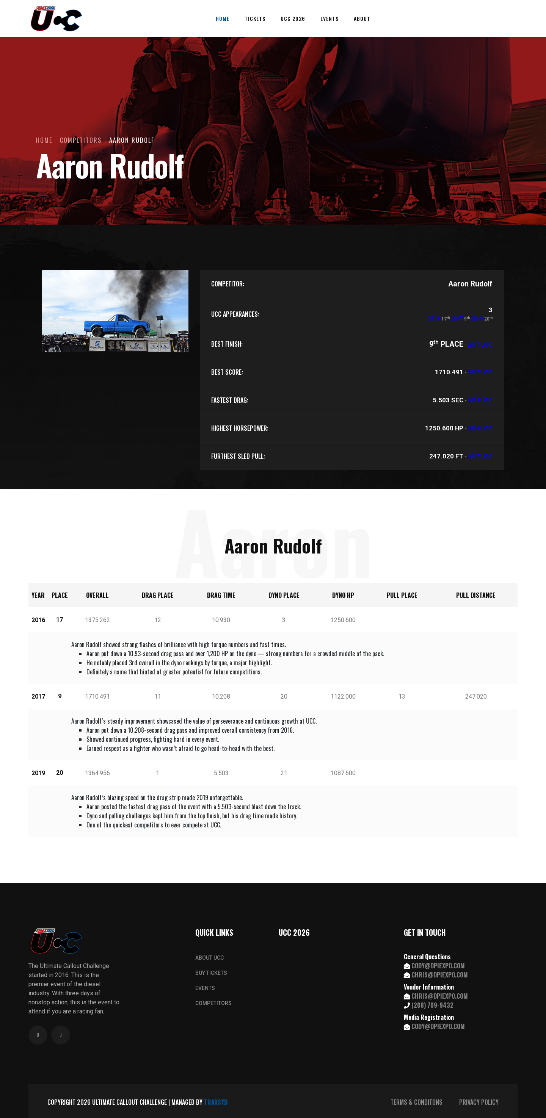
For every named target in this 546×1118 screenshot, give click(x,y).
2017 (457, 319)
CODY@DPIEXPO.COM (438, 965)
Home (222, 18)
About (362, 18)
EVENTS (205, 988)
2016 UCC (480, 428)
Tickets (255, 18)
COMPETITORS (213, 1003)
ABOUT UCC (209, 958)
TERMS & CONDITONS (416, 1102)
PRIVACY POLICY (479, 1102)
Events (329, 18)
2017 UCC (480, 345)
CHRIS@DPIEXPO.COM (439, 974)
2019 (477, 319)
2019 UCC (480, 400)
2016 (434, 319)
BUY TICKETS (211, 973)
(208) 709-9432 (432, 1005)
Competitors (81, 140)
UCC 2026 (293, 18)
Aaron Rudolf (131, 140)
